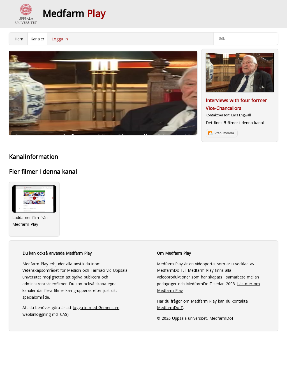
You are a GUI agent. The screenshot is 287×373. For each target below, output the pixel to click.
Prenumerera (224, 133)
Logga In (60, 39)
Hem (19, 39)
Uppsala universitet (189, 318)
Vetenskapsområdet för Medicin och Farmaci (64, 270)
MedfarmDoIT (170, 270)
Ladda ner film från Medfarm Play (34, 206)
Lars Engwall (241, 115)
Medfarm (74, 13)
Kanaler (37, 39)
